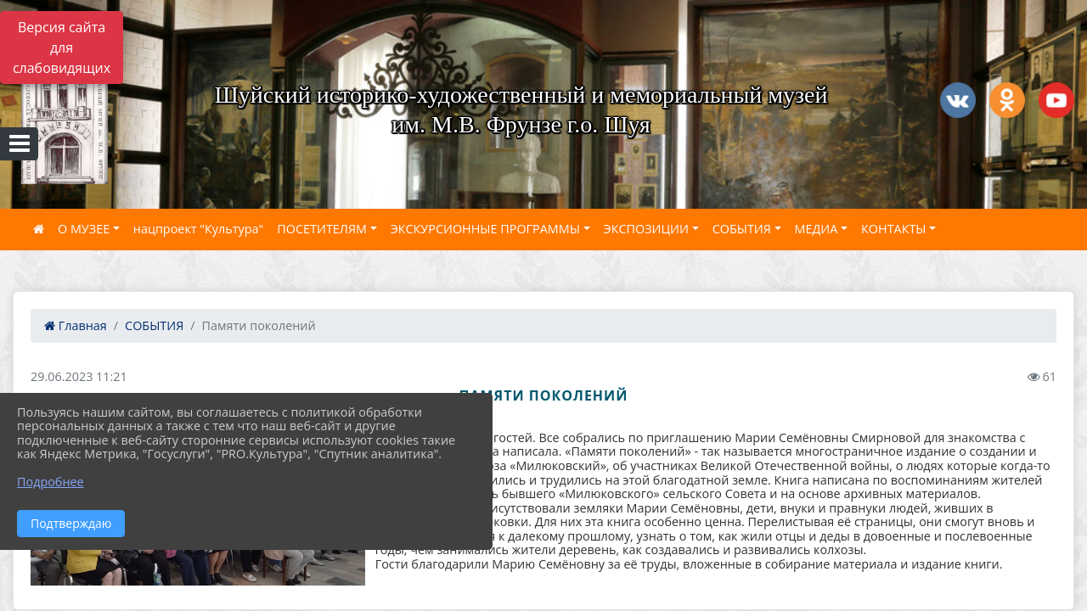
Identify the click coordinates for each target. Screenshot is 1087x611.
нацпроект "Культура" (198, 229)
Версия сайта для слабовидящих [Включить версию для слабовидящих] (61, 47)
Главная (75, 325)
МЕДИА (816, 229)
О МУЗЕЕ (84, 229)
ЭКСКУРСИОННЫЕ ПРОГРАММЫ (485, 229)
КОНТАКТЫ (893, 229)
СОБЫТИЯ (741, 229)
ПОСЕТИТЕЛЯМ (322, 229)
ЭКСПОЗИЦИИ (646, 229)
